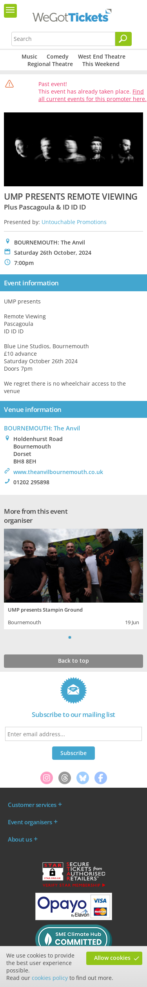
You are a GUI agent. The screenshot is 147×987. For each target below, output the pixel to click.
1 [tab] (70, 637)
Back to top (73, 660)
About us (20, 839)
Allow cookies (112, 957)
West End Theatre (101, 56)
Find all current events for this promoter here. (92, 95)
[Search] (123, 39)
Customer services (32, 805)
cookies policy (50, 977)
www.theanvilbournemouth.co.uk (58, 472)
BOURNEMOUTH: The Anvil (42, 428)
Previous (60, 637)
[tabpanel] (73, 578)
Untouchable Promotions (74, 222)
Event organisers (30, 822)
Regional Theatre (50, 64)
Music (29, 56)
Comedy (58, 56)
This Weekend (101, 64)
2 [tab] (78, 637)
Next (87, 637)
